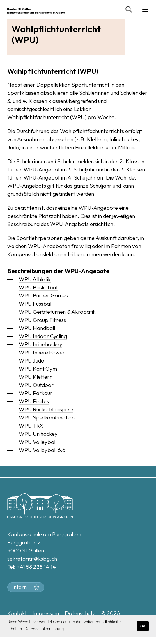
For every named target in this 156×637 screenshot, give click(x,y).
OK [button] (142, 626)
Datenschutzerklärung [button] (44, 629)
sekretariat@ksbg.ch (32, 558)
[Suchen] (128, 9)
